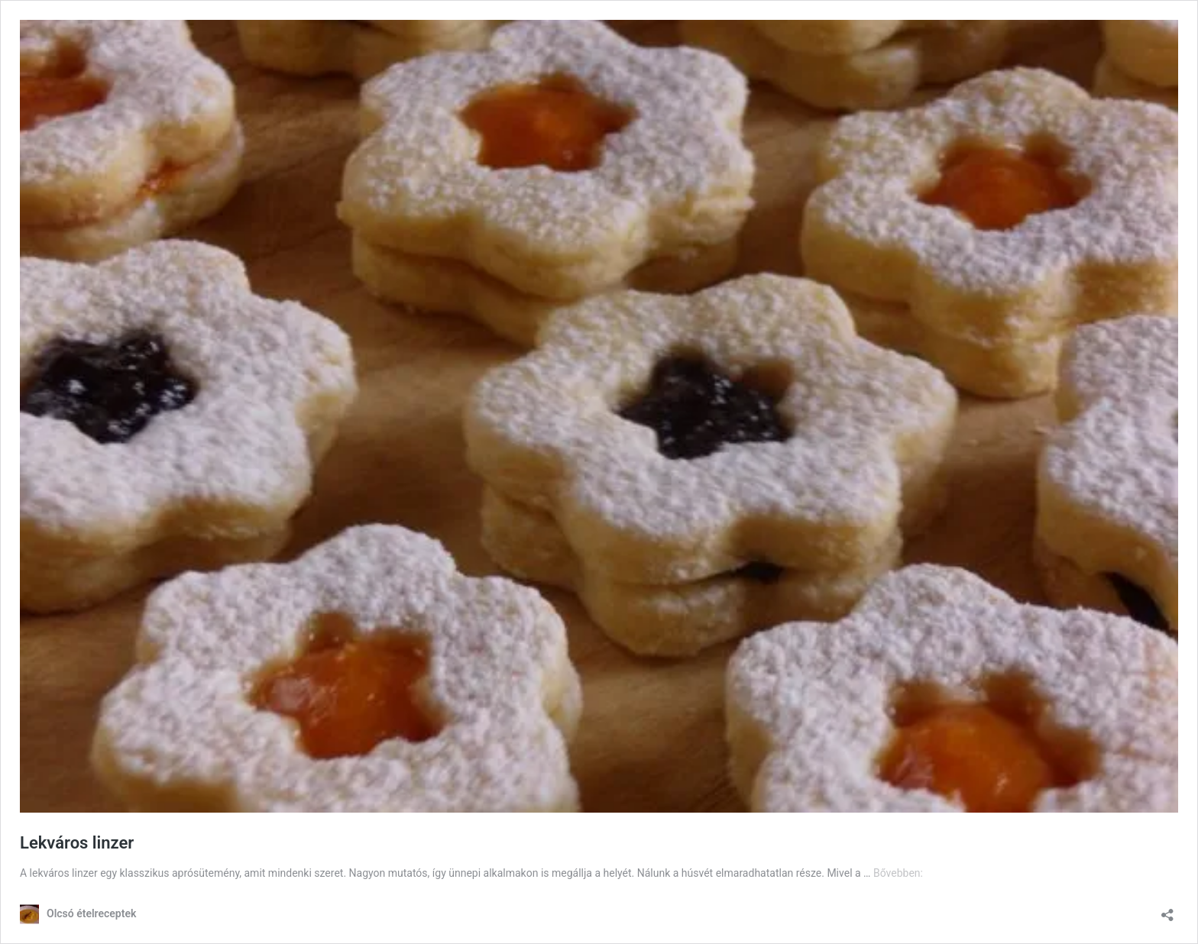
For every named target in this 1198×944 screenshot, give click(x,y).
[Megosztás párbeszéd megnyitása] (1167, 910)
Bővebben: (898, 873)
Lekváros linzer (77, 842)
